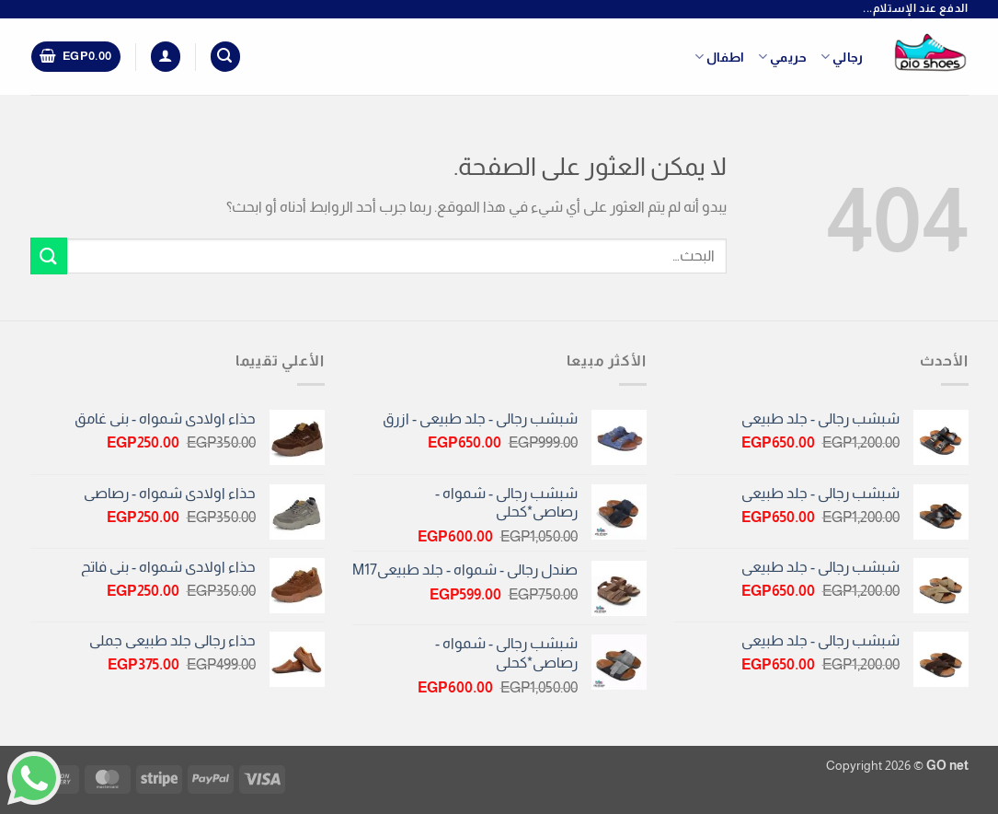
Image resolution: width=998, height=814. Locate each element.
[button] (225, 56)
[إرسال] (48, 255)
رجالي (842, 56)
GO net (947, 765)
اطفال (719, 56)
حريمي (783, 56)
